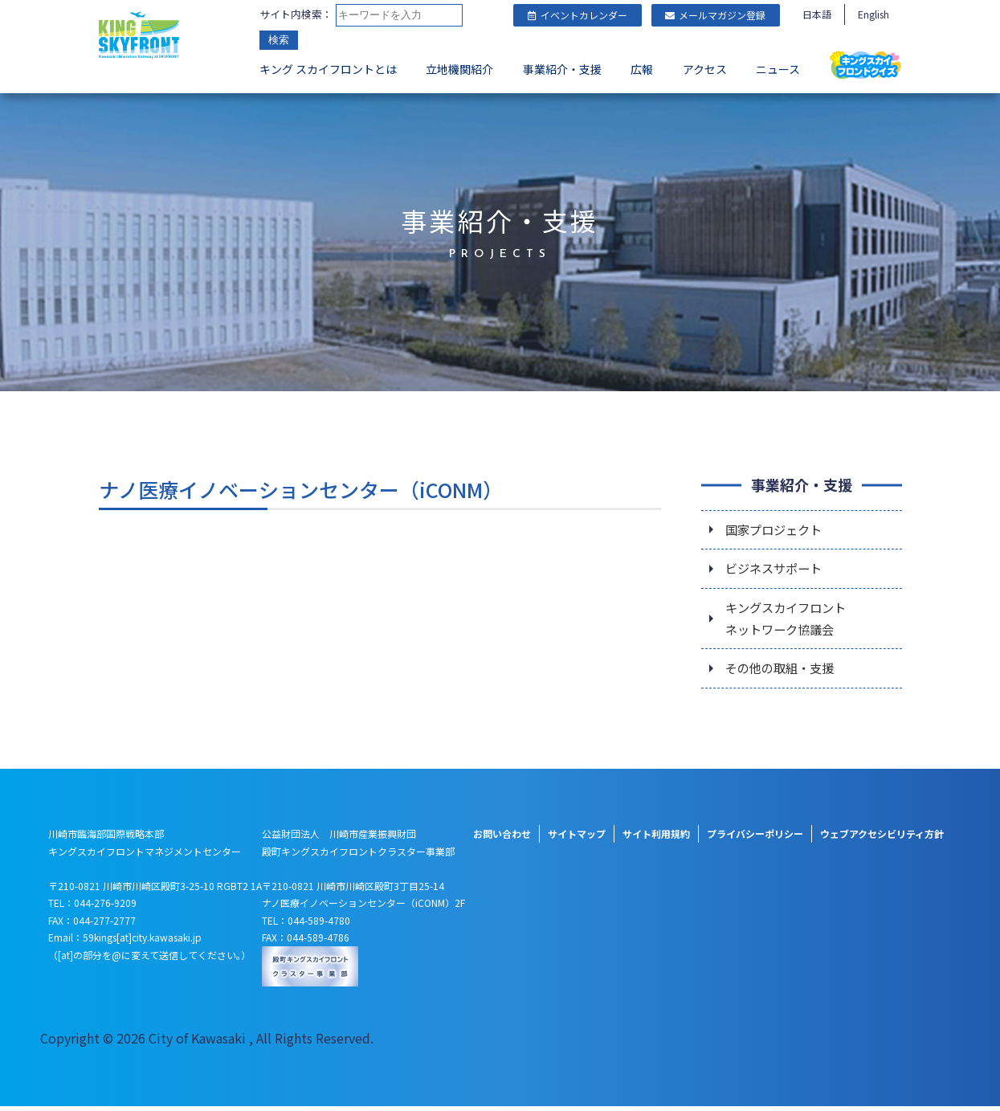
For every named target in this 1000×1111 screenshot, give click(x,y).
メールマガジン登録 (715, 15)
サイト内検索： (296, 14)
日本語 (816, 14)
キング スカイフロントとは (328, 69)
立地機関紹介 (459, 69)
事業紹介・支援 (562, 69)
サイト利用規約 (656, 838)
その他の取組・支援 (783, 673)
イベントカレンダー (577, 15)
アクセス (705, 69)
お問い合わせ (502, 838)
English (873, 14)
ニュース (778, 69)
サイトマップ (577, 838)
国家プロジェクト (776, 529)
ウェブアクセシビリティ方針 (882, 838)
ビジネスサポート (776, 569)
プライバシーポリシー (755, 838)
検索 (278, 40)
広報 (642, 69)
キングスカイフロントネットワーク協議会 (789, 621)
